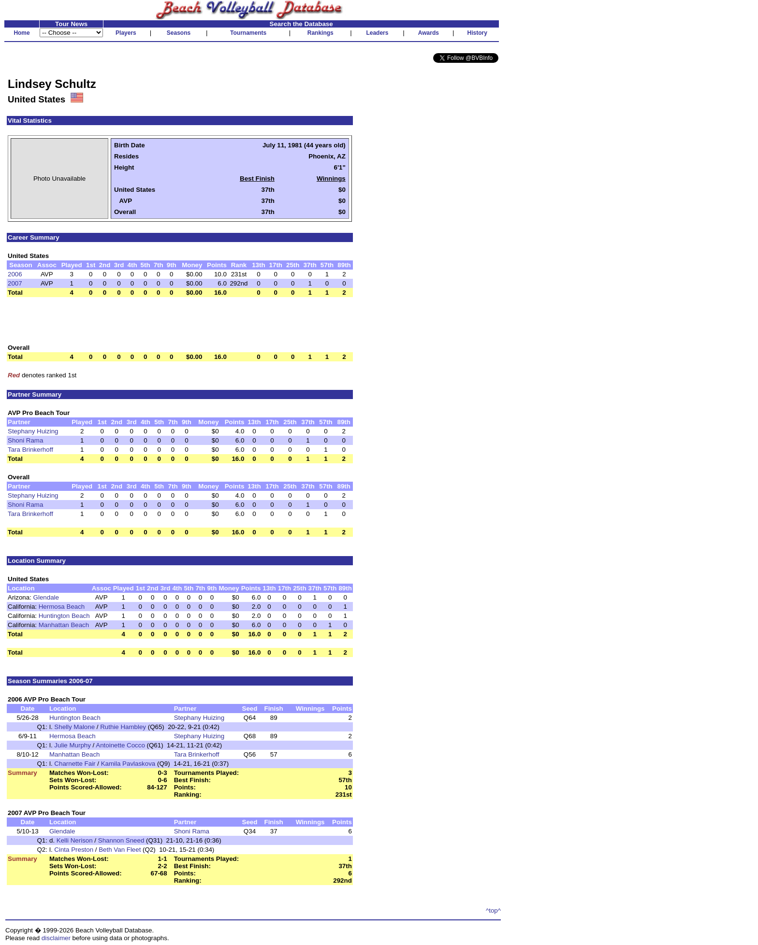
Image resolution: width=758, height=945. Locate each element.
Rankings (320, 32)
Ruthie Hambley (123, 726)
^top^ (493, 910)
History (477, 32)
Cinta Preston (73, 849)
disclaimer (56, 938)
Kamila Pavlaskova (128, 763)
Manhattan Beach (64, 625)
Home (21, 32)
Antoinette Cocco (120, 745)
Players (126, 32)
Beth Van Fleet (120, 849)
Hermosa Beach (62, 606)
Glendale (46, 597)
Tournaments (248, 32)
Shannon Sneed (121, 840)
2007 (15, 283)
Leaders (377, 32)
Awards (428, 32)
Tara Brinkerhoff (30, 449)
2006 (15, 274)
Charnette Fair (74, 763)
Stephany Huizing (33, 431)
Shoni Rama (25, 440)
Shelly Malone (74, 726)
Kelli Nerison (75, 840)
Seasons (178, 32)
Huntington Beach (64, 615)
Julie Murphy (72, 745)
